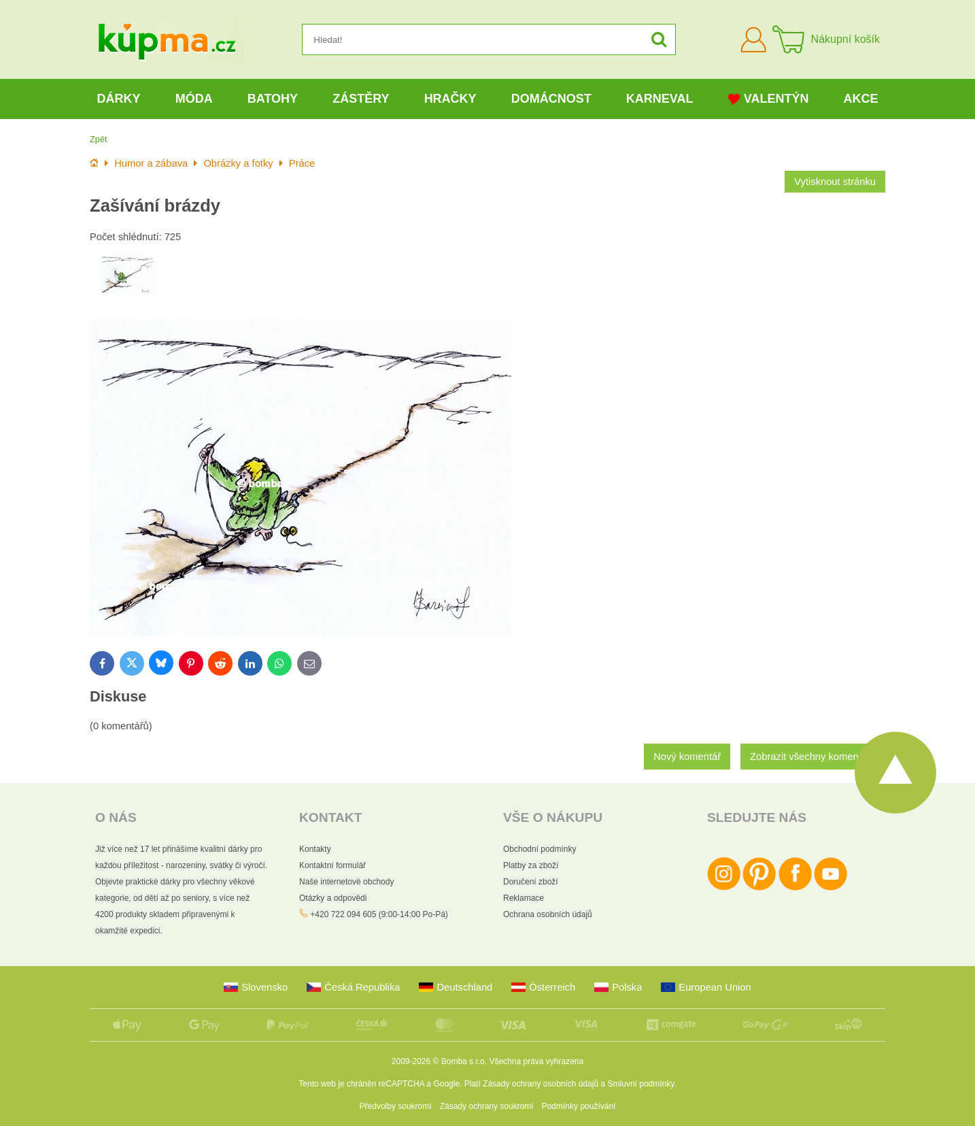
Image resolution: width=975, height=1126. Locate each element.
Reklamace (523, 898)
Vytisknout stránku (835, 181)
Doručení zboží (530, 882)
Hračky (450, 98)
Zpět (98, 139)
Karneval (660, 98)
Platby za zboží (530, 865)
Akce (861, 98)
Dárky (119, 98)
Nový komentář (687, 756)
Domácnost (551, 98)
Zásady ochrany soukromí (487, 1106)
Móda (194, 98)
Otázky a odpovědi (332, 898)
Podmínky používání (579, 1106)
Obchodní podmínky (539, 849)
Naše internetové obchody (346, 882)
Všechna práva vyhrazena (536, 1061)
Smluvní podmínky (641, 1084)
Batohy (272, 98)
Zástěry (360, 98)
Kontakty (315, 849)
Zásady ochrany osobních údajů (540, 1084)
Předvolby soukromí (396, 1106)
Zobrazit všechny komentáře (813, 756)
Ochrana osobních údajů (547, 914)
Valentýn (768, 99)
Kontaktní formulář (332, 865)
